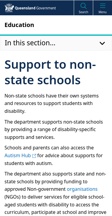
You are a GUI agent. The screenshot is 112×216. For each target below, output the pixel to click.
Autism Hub (20, 155)
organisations (82, 189)
